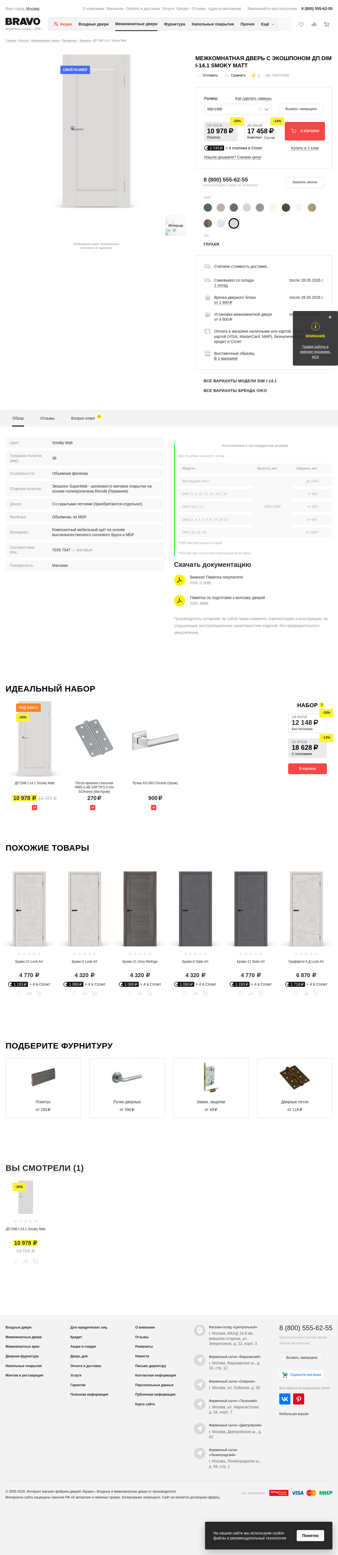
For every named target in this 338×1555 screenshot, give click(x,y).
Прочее (247, 24)
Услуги (168, 8)
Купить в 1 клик (305, 148)
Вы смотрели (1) (45, 1167)
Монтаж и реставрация (24, 1375)
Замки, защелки (211, 1102)
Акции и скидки (83, 1346)
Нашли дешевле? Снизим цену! (232, 157)
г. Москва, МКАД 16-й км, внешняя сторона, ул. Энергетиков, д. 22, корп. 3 (233, 1338)
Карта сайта (145, 1404)
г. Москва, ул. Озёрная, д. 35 (234, 1387)
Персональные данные (154, 1385)
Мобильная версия (294, 1414)
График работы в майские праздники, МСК (315, 352)
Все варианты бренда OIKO (235, 390)
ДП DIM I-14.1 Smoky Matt (35, 783)
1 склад (221, 285)
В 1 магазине (226, 358)
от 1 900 (223, 302)
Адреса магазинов (224, 8)
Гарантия (78, 1385)
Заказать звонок (304, 182)
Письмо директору (150, 1366)
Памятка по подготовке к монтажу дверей (227, 597)
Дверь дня (79, 1356)
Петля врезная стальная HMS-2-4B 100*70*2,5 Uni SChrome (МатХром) (94, 787)
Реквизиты (144, 1346)
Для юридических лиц (88, 1327)
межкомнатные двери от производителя (145, 1491)
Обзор (18, 418)
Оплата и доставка (143, 8)
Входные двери (93, 24)
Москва (32, 9)
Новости (142, 1356)
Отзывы (199, 8)
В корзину (307, 769)
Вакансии (115, 8)
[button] (220, 131)
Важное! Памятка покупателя (216, 577)
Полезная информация (89, 1394)
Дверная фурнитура (22, 1356)
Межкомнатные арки (22, 1346)
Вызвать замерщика (300, 109)
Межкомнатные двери (136, 24)
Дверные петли (295, 1102)
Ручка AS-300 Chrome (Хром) (155, 783)
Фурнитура (174, 24)
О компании (93, 8)
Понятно (310, 1535)
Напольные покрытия (213, 24)
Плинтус (43, 1102)
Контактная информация (155, 1375)
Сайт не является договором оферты (190, 1497)
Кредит (182, 8)
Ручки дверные (127, 1102)
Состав (269, 138)
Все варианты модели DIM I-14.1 (240, 381)
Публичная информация (155, 1394)
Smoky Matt (62, 442)
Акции (66, 24)
